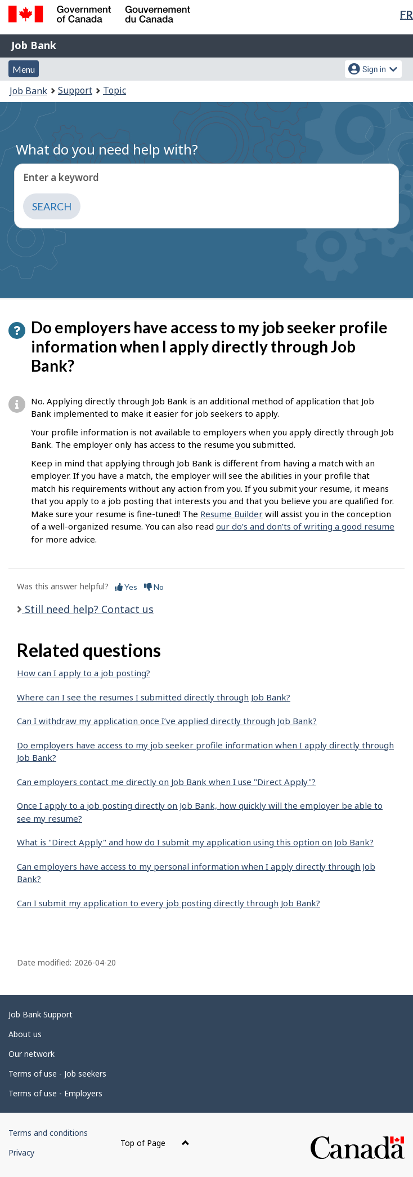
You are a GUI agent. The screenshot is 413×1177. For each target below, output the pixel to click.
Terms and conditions (48, 1132)
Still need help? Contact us (88, 609)
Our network (31, 1053)
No (154, 587)
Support (75, 90)
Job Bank (33, 45)
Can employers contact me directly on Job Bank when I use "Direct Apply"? (166, 781)
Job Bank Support (40, 1014)
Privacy (21, 1152)
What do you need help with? (107, 149)
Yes (126, 587)
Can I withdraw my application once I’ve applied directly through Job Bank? (167, 720)
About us (25, 1034)
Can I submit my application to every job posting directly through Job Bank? (168, 903)
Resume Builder (231, 513)
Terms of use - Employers (55, 1093)
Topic (114, 90)
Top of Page (155, 1143)
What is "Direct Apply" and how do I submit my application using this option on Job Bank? (195, 842)
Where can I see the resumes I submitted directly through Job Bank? (153, 697)
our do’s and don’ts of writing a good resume (305, 526)
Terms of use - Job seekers (57, 1073)
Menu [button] (23, 69)
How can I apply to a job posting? (83, 672)
